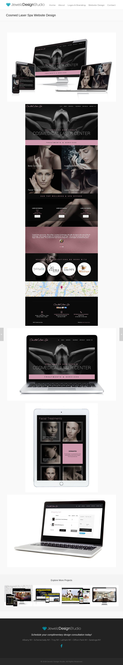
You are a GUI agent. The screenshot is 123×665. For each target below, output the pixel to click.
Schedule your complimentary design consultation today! (61, 634)
